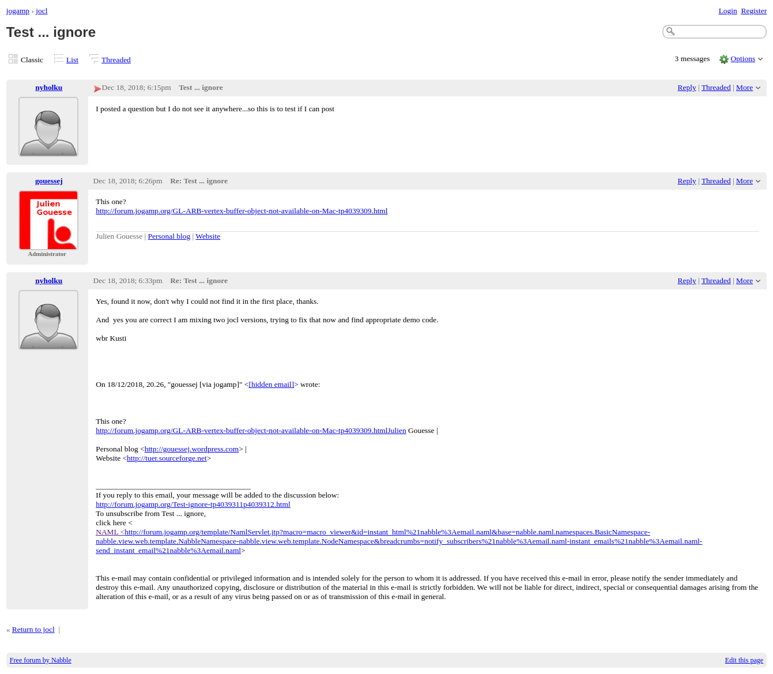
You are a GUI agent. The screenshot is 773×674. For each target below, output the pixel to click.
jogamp (17, 10)
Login (728, 10)
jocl (41, 10)
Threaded (116, 59)
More (744, 87)
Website (207, 236)
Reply (687, 87)
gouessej (49, 180)
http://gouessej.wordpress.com (192, 449)
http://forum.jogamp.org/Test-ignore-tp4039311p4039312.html (193, 504)
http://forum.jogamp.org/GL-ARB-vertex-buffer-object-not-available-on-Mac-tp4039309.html (241, 210)
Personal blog (169, 236)
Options (743, 58)
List (72, 59)
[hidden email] (271, 384)
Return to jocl (33, 629)
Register (754, 10)
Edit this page (744, 660)
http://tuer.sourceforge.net (167, 458)
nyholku (48, 87)
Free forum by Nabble (40, 660)
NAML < (110, 532)
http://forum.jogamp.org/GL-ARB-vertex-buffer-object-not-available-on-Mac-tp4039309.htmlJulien (251, 430)
